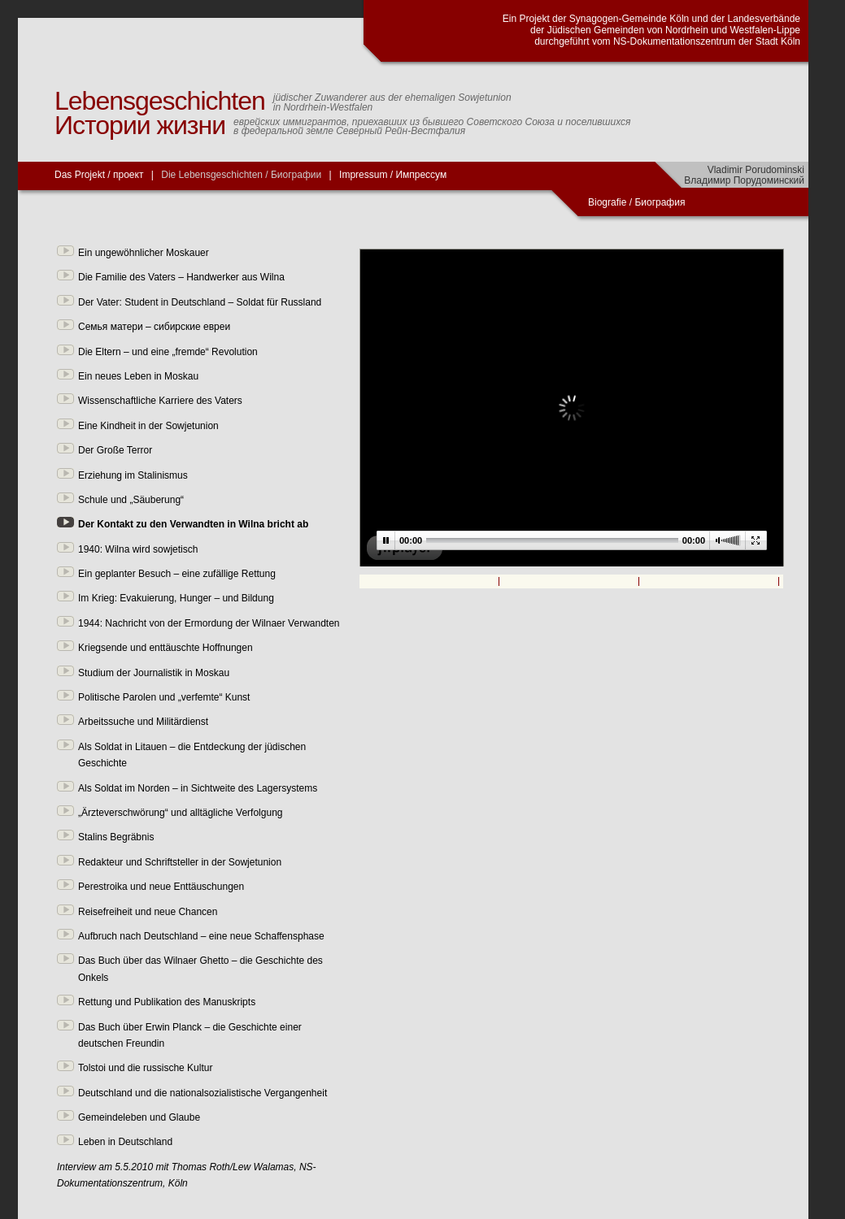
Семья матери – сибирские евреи (154, 326)
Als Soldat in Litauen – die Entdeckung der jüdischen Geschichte (192, 755)
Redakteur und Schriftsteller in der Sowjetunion (179, 862)
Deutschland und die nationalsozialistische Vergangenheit (202, 1093)
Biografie (607, 202)
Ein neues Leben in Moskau (138, 376)
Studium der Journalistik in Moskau (153, 673)
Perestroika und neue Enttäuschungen (161, 886)
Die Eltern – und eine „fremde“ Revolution (168, 352)
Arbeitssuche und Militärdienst (143, 721)
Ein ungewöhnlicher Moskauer (143, 252)
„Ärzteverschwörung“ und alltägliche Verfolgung (180, 812)
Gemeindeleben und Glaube (139, 1117)
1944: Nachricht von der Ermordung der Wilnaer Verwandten (209, 623)
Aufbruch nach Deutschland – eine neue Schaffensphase (201, 936)
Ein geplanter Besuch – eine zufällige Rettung (177, 573)
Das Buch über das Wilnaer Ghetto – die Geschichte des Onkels (200, 969)
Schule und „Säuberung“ (131, 499)
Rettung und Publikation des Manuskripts (166, 1002)
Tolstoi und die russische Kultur (145, 1068)
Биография (660, 202)
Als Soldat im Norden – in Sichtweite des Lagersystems (197, 788)
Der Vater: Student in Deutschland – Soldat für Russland (199, 302)
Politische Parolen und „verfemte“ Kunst (164, 697)
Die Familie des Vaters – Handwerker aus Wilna (181, 277)
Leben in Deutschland (125, 1141)
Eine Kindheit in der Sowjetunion (148, 426)
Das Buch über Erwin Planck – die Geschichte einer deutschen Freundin (190, 1035)
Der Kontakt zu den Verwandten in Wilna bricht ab (193, 524)
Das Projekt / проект (98, 174)
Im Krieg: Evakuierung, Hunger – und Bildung (176, 598)
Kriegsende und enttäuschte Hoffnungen (165, 647)
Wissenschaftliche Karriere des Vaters (160, 400)
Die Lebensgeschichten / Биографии (241, 174)
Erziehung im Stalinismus (133, 475)
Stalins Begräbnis (116, 837)
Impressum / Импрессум (392, 174)
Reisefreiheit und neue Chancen (147, 912)
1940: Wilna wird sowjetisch (138, 549)
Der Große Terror (115, 450)
